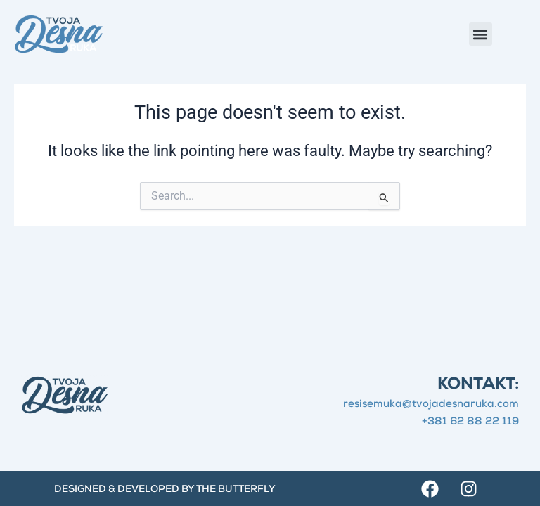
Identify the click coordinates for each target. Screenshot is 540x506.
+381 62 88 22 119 (470, 422)
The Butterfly (236, 490)
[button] (480, 34)
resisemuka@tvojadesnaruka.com (431, 404)
